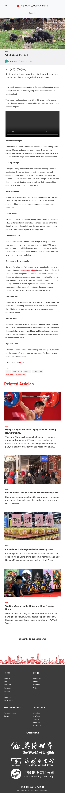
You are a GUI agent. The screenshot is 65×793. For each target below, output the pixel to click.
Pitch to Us (37, 723)
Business (7, 685)
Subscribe (32, 13)
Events (6, 716)
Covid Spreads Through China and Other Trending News (31, 492)
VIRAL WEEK (17, 371)
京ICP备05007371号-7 (41, 790)
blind (26, 219)
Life (5, 681)
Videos (35, 688)
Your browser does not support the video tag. (32, 124)
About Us (36, 713)
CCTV (8, 371)
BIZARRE (27, 371)
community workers (28, 270)
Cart (32, 16)
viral (11, 306)
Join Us (36, 719)
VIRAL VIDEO (37, 371)
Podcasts (36, 685)
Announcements (10, 713)
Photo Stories (9, 701)
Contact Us (37, 726)
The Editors (13, 61)
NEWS (7, 52)
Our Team (36, 716)
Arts (5, 694)
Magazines (37, 678)
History (7, 691)
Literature (7, 698)
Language (7, 688)
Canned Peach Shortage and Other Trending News (29, 549)
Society (7, 678)
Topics (7, 673)
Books (35, 681)
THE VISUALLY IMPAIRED (15, 375)
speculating (25, 251)
